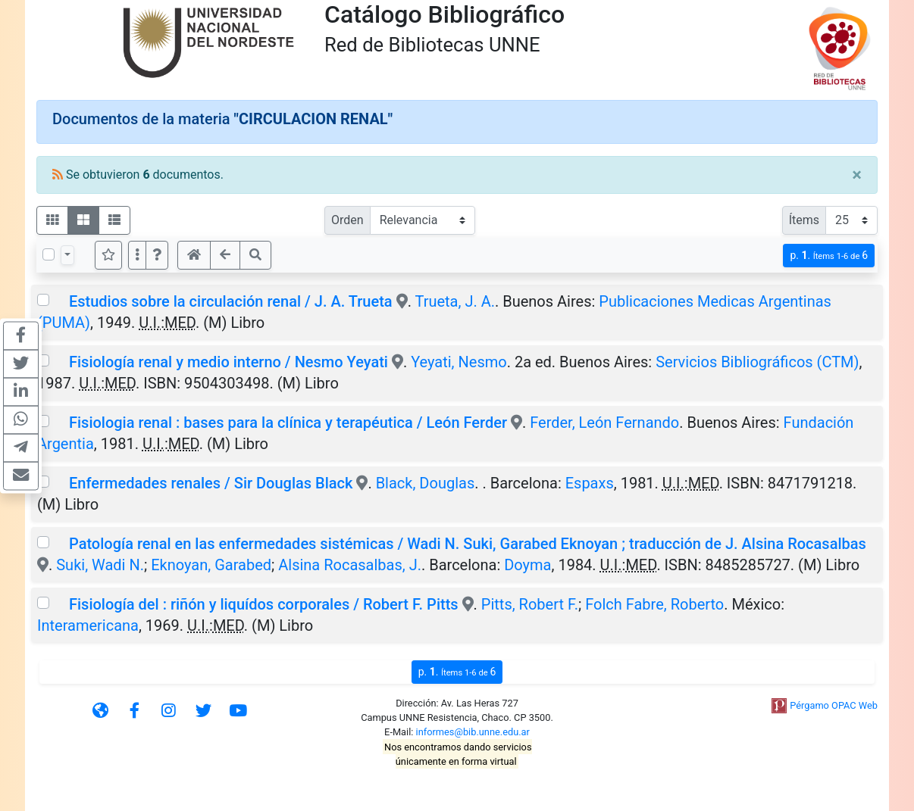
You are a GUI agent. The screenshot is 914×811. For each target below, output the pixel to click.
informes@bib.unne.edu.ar (473, 732)
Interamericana (88, 625)
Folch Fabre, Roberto (654, 604)
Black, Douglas (425, 483)
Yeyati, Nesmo (459, 362)
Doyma (527, 565)
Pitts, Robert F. (529, 604)
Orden (347, 220)
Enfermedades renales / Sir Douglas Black (210, 483)
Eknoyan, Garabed (211, 565)
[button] (157, 255)
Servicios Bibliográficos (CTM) (757, 362)
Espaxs (589, 483)
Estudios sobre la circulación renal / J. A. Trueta (231, 301)
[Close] (857, 175)
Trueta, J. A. (455, 301)
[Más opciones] (137, 255)
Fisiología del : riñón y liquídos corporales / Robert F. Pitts (264, 604)
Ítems (804, 220)
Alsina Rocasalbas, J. (349, 565)
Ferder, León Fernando (604, 422)
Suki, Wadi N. (100, 565)
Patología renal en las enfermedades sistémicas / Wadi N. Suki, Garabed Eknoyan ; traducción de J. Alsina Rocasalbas (467, 544)
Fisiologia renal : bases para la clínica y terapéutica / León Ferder (288, 422)
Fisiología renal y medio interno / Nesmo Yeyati (228, 362)
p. (829, 256)
